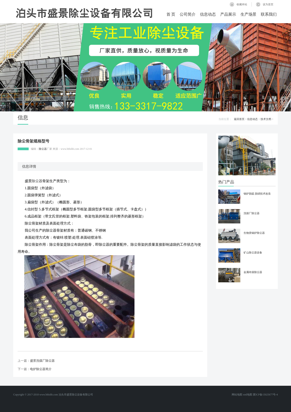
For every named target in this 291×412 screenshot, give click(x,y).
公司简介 (188, 14)
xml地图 (247, 394)
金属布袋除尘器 (253, 272)
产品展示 (228, 14)
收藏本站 (242, 4)
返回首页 (239, 119)
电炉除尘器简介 (41, 369)
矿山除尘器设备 (253, 252)
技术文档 (266, 119)
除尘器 (43, 148)
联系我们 (269, 14)
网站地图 (237, 394)
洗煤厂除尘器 (251, 213)
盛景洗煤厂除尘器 (42, 360)
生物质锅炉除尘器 (254, 232)
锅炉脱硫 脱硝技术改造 (257, 193)
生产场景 (248, 14)
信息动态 (208, 14)
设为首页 (268, 4)
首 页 (170, 14)
